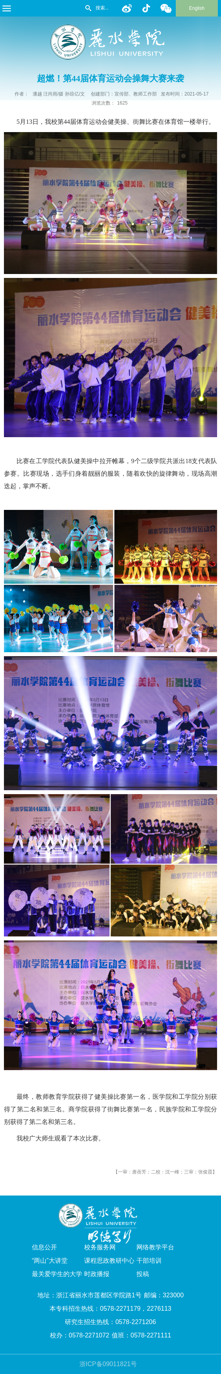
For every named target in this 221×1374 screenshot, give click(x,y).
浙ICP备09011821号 (108, 1364)
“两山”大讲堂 (50, 1260)
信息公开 (44, 1247)
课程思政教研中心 (109, 1260)
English (196, 8)
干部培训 (149, 1260)
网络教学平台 (155, 1247)
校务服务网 (100, 1247)
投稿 (142, 1274)
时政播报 (96, 1274)
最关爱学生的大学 (57, 1274)
